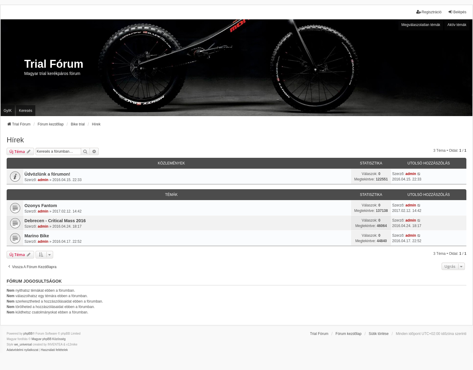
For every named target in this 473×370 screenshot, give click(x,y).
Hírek (15, 140)
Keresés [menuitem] (25, 111)
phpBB (28, 333)
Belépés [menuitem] (457, 12)
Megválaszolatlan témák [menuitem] (421, 25)
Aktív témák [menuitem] (456, 25)
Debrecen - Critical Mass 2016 (55, 220)
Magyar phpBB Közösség (48, 339)
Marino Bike (36, 235)
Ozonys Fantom (40, 205)
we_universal (23, 344)
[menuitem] (22, 350)
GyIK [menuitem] (8, 111)
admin (43, 180)
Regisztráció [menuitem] (429, 12)
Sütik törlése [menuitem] (379, 334)
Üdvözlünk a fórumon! (47, 174)
